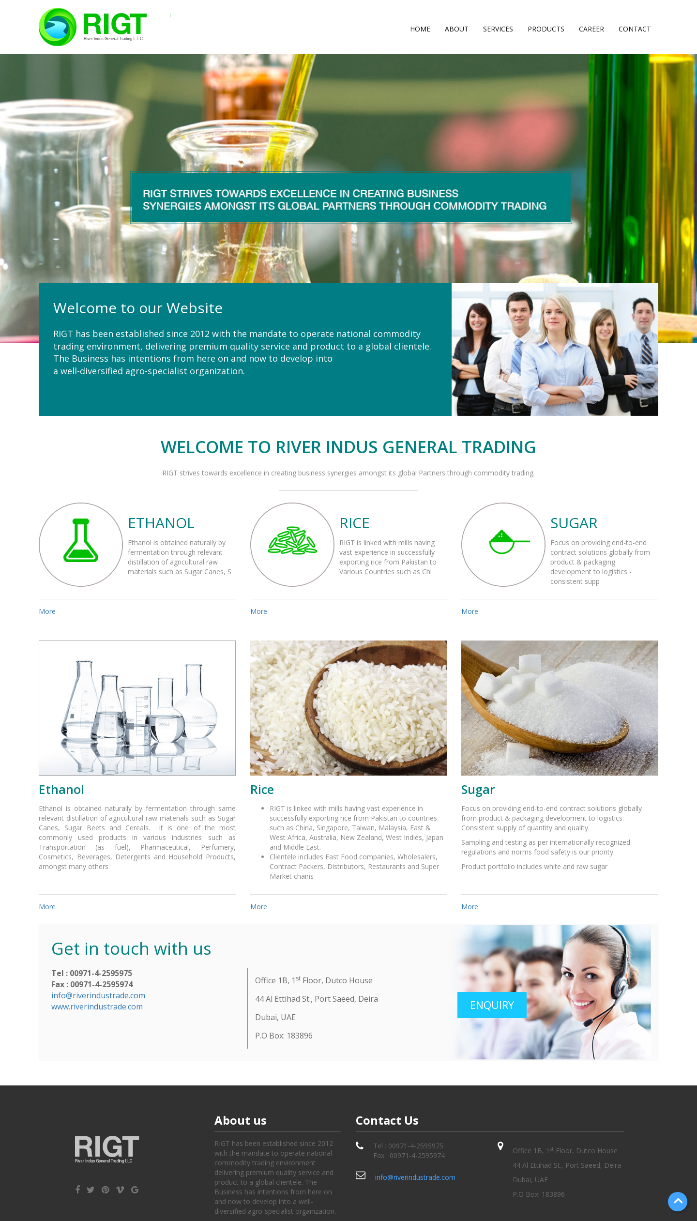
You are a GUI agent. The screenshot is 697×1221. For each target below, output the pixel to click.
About (457, 28)
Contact (635, 28)
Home (420, 28)
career (591, 28)
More (47, 611)
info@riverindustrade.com (98, 995)
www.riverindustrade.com (97, 1006)
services (498, 28)
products (546, 28)
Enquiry (492, 1004)
